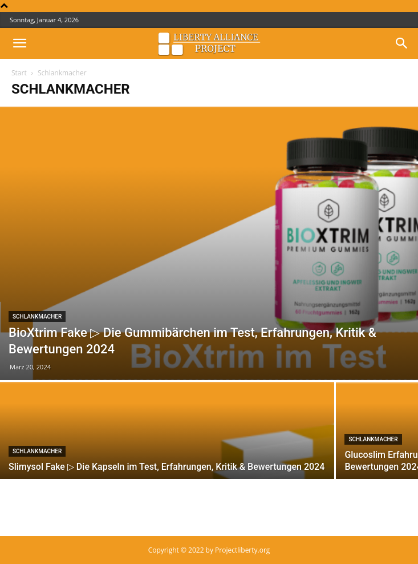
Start (19, 73)
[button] (19, 43)
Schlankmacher (37, 316)
